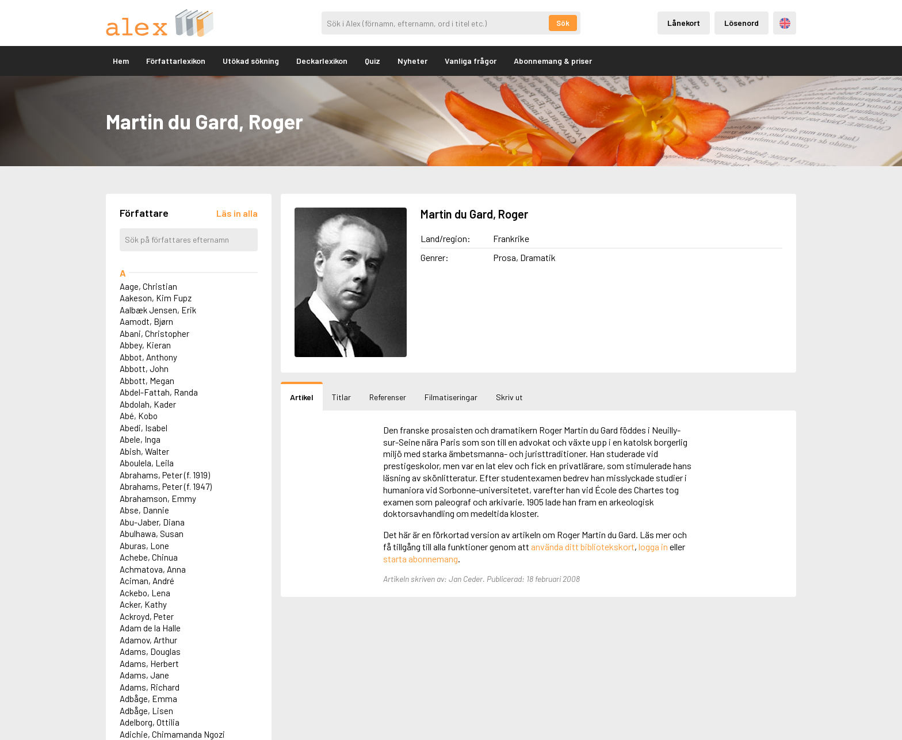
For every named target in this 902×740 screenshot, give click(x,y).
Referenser (387, 397)
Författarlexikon (175, 61)
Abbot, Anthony (148, 357)
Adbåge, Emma (148, 698)
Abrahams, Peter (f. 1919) (165, 475)
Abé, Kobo (139, 416)
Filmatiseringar (451, 397)
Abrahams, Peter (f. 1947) (166, 486)
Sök (563, 23)
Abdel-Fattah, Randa (159, 392)
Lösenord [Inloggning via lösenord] (741, 23)
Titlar (341, 397)
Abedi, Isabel (143, 428)
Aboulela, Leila (147, 463)
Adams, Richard (149, 687)
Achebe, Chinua (149, 557)
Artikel (302, 397)
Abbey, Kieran (145, 345)
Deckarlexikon (321, 61)
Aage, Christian (148, 286)
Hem (121, 61)
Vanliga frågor (470, 61)
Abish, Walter (144, 451)
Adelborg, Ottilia (149, 722)
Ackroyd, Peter (147, 616)
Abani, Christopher (154, 333)
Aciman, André (147, 581)
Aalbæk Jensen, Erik (158, 310)
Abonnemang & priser (553, 61)
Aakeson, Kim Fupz (156, 298)
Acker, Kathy (143, 604)
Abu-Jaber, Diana (152, 522)
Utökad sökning (251, 61)
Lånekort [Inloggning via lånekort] (683, 23)
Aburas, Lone (144, 545)
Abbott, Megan (147, 380)
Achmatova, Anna (153, 569)
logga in (653, 546)
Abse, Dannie (144, 510)
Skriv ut (509, 397)
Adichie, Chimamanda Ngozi (172, 734)
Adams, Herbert (149, 663)
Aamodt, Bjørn (146, 321)
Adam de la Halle (150, 628)
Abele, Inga (140, 439)
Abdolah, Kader (148, 404)
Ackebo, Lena (145, 593)
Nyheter (412, 61)
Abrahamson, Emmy (158, 498)
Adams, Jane (144, 675)
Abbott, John (144, 368)
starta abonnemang (420, 558)
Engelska (784, 23)
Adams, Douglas (150, 651)
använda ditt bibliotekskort (583, 546)
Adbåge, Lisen (146, 711)
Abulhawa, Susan (152, 533)
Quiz (372, 61)
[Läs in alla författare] (237, 213)
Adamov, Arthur (148, 640)
